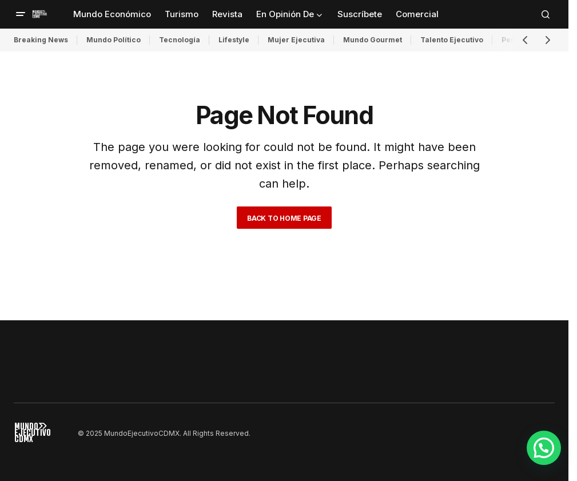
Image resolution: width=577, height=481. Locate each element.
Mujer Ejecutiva (296, 39)
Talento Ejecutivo (451, 39)
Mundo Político (113, 39)
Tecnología (179, 39)
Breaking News (41, 39)
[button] (20, 14)
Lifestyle (233, 39)
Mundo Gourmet (372, 39)
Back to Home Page (284, 218)
